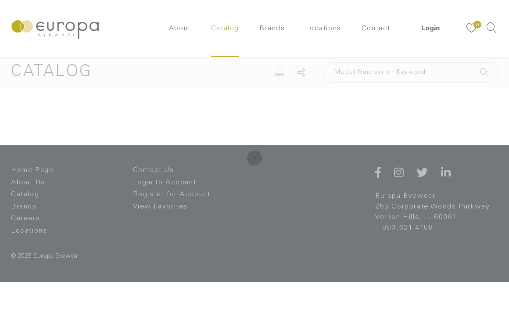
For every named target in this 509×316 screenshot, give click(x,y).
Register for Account (172, 194)
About (180, 28)
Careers (25, 218)
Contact (376, 28)
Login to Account (165, 182)
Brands (272, 28)
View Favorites (160, 206)
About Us (28, 182)
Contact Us (153, 170)
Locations (323, 28)
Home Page (32, 170)
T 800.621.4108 (404, 227)
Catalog (225, 28)
